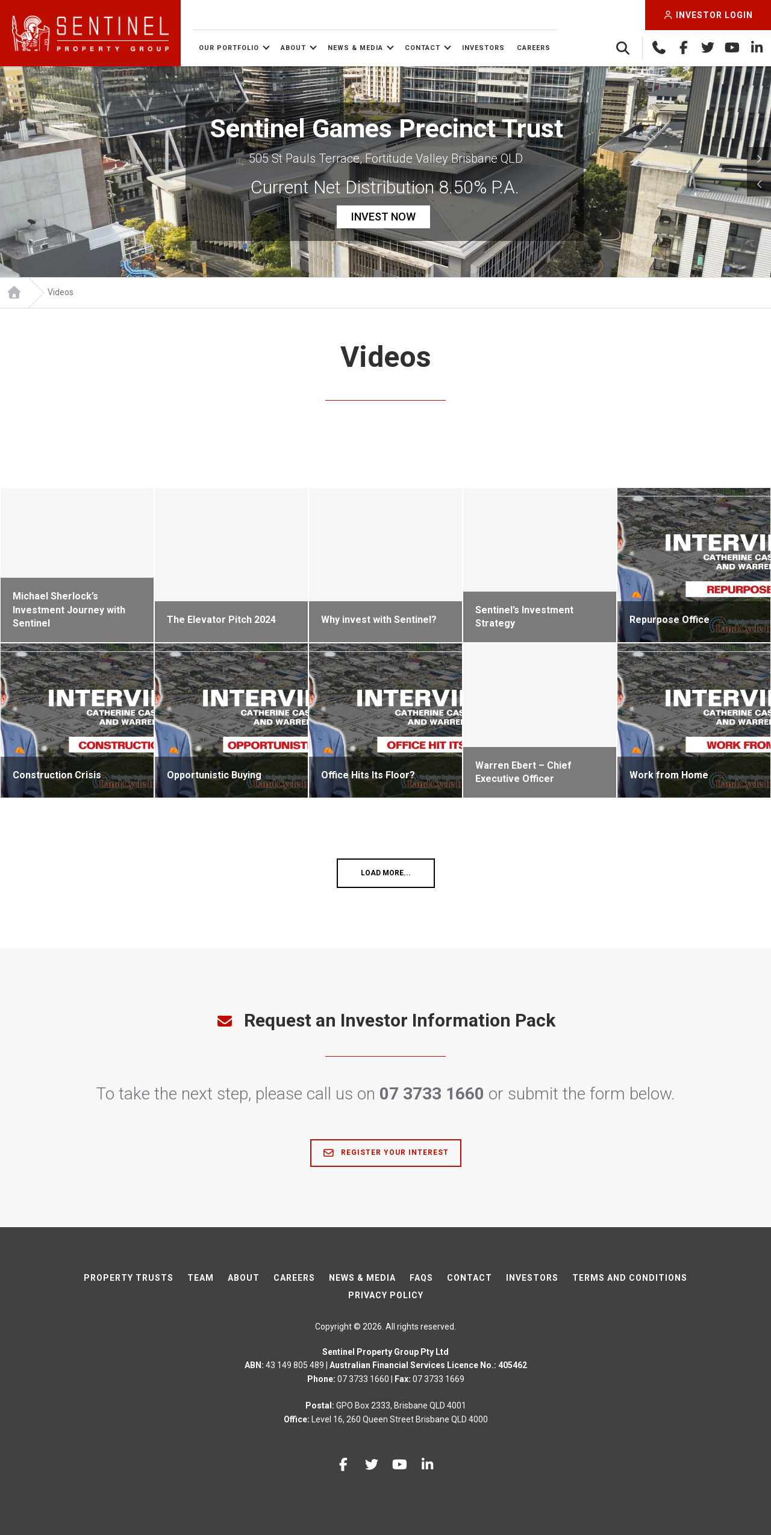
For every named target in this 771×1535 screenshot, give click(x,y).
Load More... (386, 873)
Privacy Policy (385, 1295)
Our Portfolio (229, 48)
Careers (534, 48)
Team (200, 1278)
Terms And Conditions (629, 1278)
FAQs (421, 1278)
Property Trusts (128, 1278)
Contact (422, 48)
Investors (483, 48)
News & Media (355, 48)
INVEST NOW (383, 216)
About (293, 48)
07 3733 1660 (431, 1094)
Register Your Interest (386, 1153)
